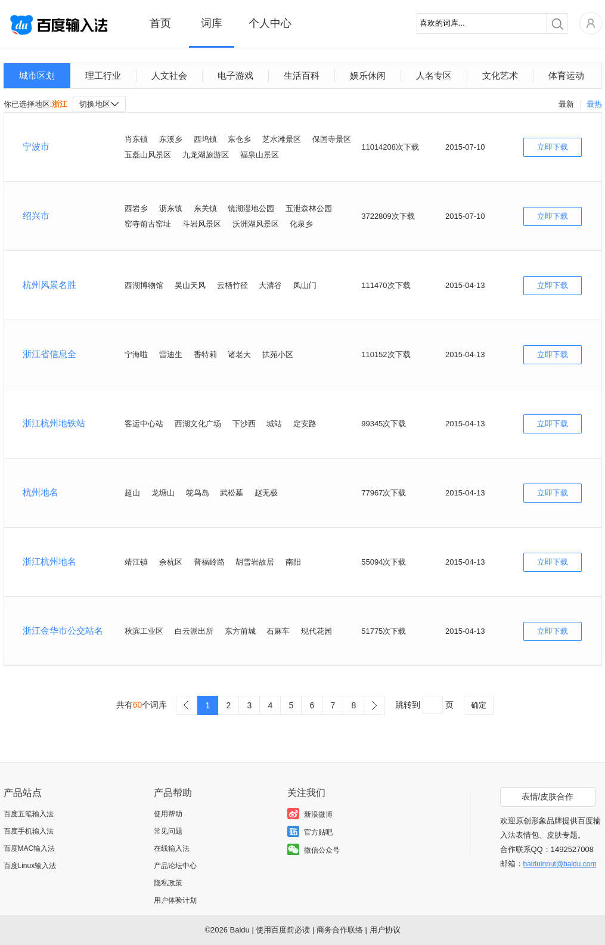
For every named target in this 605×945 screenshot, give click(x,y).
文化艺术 (500, 75)
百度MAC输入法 (29, 848)
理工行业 (103, 75)
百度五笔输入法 (29, 814)
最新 (566, 104)
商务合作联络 (340, 929)
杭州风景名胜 (49, 285)
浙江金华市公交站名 (63, 630)
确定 (478, 705)
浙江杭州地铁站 (54, 423)
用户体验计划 (175, 900)
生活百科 (301, 75)
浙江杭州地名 (49, 561)
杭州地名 (40, 492)
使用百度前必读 (283, 929)
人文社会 (169, 75)
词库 (211, 23)
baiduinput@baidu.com (560, 864)
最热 (594, 104)
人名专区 (434, 75)
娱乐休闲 (368, 75)
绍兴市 (36, 215)
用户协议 (385, 929)
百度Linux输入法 (30, 866)
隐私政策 (168, 883)
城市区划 (37, 75)
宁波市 (36, 146)
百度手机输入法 (29, 831)
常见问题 (168, 831)
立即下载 (552, 146)
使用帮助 (168, 814)
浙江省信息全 (49, 354)
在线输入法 (172, 848)
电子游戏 (235, 75)
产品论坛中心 (175, 866)
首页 (160, 23)
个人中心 (270, 23)
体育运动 (566, 75)
